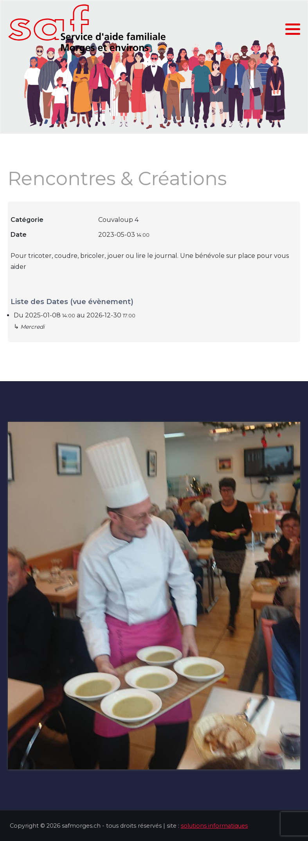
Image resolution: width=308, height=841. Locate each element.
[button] (292, 29)
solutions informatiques (214, 825)
